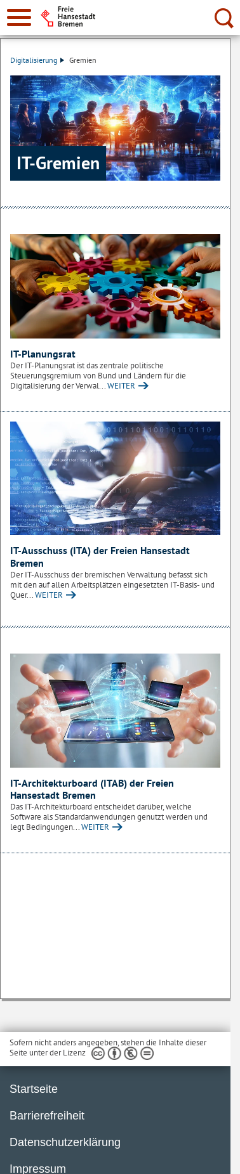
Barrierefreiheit (47, 1115)
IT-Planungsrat (43, 353)
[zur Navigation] (19, 17)
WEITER (121, 385)
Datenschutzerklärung (65, 1142)
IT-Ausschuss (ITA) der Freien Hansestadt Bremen (100, 556)
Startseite (34, 1089)
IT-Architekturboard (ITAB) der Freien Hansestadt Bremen (92, 789)
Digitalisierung (37, 60)
